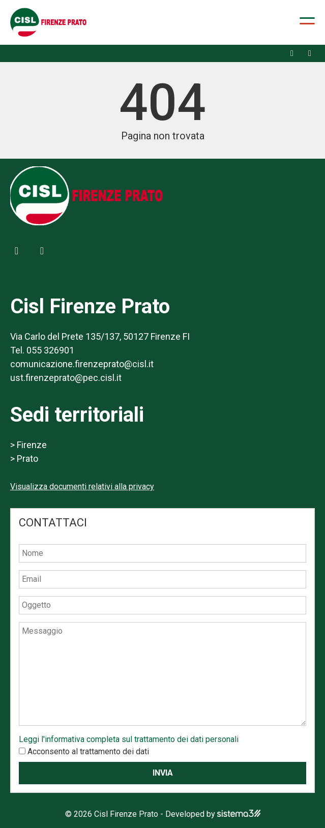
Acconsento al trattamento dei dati (88, 751)
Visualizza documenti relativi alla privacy (82, 486)
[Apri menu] (307, 21)
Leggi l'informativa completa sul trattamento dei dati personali (129, 739)
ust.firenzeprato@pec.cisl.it (66, 377)
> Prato (24, 458)
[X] (310, 53)
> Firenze (28, 444)
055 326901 (50, 350)
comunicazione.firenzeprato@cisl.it (82, 364)
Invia (163, 773)
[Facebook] (292, 53)
